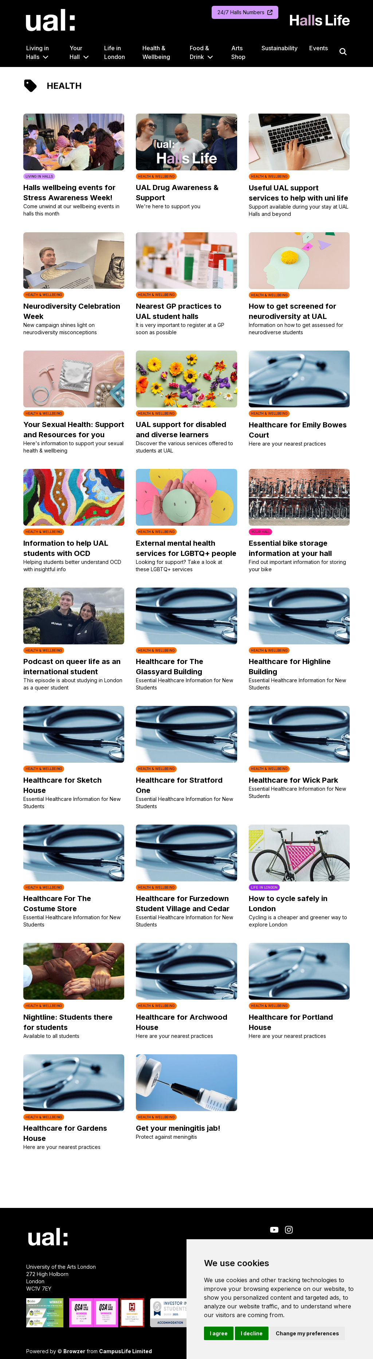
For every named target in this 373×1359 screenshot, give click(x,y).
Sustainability (280, 48)
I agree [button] (219, 1333)
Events (318, 48)
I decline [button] (252, 1333)
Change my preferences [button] (307, 1333)
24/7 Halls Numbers (244, 12)
